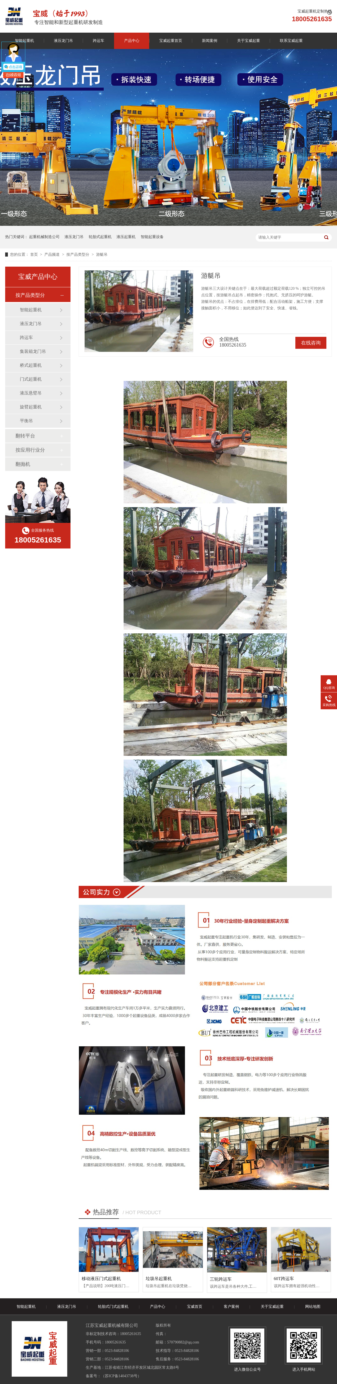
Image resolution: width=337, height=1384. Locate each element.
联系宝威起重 (291, 41)
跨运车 (98, 41)
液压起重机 (126, 237)
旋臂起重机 (31, 407)
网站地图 (312, 1307)
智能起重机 (31, 309)
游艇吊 (102, 254)
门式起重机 (31, 379)
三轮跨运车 (221, 1279)
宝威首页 (194, 1307)
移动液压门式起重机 (101, 1278)
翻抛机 (23, 464)
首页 (34, 254)
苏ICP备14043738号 (121, 1376)
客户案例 (231, 1307)
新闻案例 (209, 41)
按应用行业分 (30, 450)
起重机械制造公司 (44, 237)
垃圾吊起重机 (159, 1278)
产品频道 (52, 254)
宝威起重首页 (170, 41)
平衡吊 (26, 420)
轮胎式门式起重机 (113, 1307)
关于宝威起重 (248, 41)
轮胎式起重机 (100, 237)
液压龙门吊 (63, 41)
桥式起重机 (31, 365)
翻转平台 (25, 436)
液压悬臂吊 (31, 393)
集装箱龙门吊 (33, 351)
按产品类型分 (78, 254)
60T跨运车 (284, 1278)
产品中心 (131, 41)
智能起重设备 (152, 237)
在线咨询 (311, 343)
